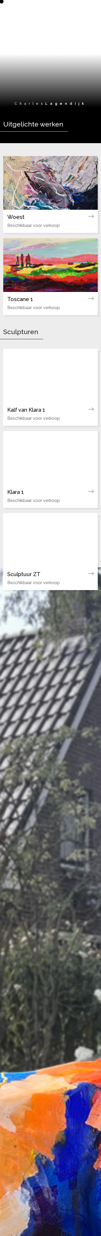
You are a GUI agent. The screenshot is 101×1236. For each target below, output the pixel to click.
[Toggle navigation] (89, 9)
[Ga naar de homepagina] (50, 7)
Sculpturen (20, 332)
